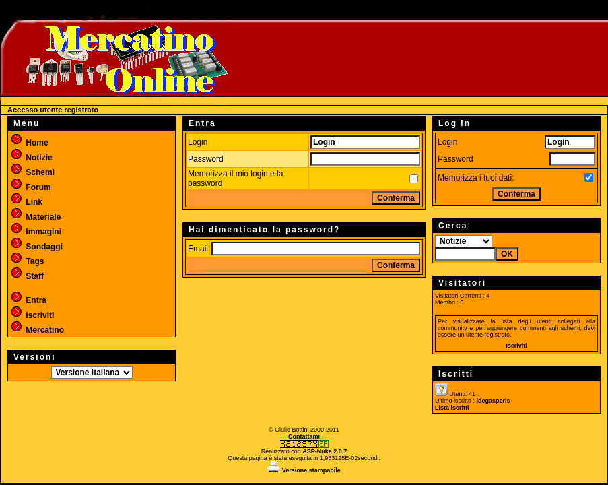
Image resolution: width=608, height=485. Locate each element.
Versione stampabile (304, 470)
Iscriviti (32, 315)
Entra (28, 300)
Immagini (35, 231)
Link (26, 202)
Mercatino (37, 330)
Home (29, 143)
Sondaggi (36, 246)
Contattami (304, 436)
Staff (27, 276)
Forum (30, 187)
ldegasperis (493, 400)
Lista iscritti (452, 407)
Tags (27, 261)
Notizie (31, 157)
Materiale (35, 217)
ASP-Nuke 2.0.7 (324, 451)
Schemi (32, 172)
